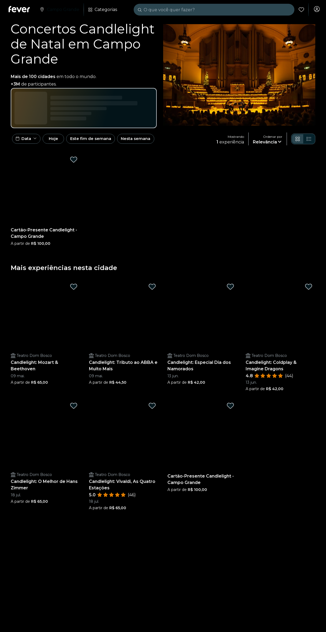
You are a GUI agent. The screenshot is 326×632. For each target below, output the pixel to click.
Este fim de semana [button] (104, 140)
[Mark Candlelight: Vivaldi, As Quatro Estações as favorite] (152, 408)
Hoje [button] (61, 140)
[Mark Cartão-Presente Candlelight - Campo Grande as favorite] (73, 162)
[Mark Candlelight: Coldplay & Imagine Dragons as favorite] (308, 289)
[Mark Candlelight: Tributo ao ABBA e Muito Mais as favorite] (152, 289)
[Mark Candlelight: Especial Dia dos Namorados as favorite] (230, 289)
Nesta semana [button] (154, 140)
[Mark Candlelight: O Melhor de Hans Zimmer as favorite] (73, 408)
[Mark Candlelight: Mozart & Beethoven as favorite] (73, 289)
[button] (28, 140)
